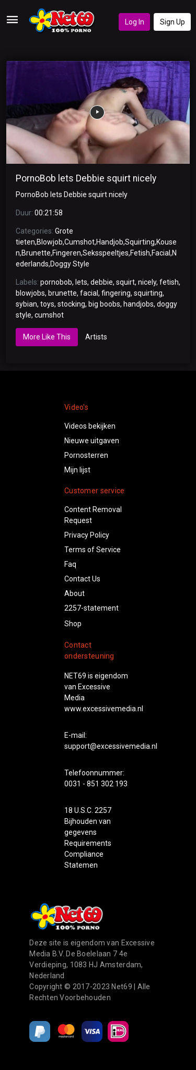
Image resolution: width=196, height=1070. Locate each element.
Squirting (140, 242)
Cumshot (79, 242)
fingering (116, 293)
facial (89, 293)
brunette (62, 293)
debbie (101, 282)
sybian (26, 304)
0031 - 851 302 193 (96, 784)
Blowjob (50, 242)
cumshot (49, 315)
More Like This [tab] (47, 337)
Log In (134, 22)
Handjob (109, 242)
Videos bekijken (90, 426)
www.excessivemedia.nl (103, 708)
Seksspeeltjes (106, 253)
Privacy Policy (86, 535)
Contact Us (82, 579)
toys (47, 304)
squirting (148, 293)
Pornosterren (86, 455)
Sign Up (172, 22)
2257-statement (91, 608)
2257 (103, 810)
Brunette (36, 253)
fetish (169, 282)
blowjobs (30, 293)
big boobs (104, 304)
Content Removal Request (93, 515)
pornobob (56, 282)
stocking (71, 304)
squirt (125, 282)
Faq (70, 564)
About (74, 593)
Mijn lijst (77, 470)
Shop (73, 623)
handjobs (138, 304)
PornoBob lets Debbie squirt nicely (86, 178)
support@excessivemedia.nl (110, 746)
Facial (161, 253)
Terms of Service (92, 549)
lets (81, 282)
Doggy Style (69, 264)
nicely (147, 282)
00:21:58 (48, 213)
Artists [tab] (96, 337)
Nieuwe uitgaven (91, 440)
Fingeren (66, 253)
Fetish (140, 253)
